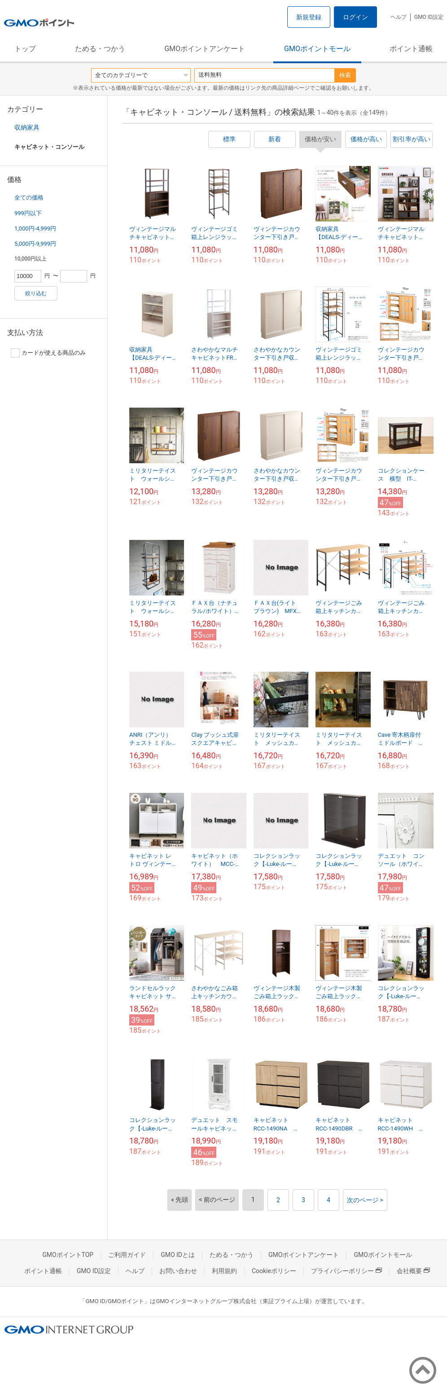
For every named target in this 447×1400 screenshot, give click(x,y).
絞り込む (36, 293)
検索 (345, 75)
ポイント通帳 (411, 48)
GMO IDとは (178, 1254)
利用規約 (224, 1270)
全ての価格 (29, 197)
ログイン (355, 17)
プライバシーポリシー (346, 1270)
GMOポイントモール (317, 48)
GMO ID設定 (428, 17)
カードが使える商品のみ (48, 352)
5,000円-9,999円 (35, 243)
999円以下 (28, 213)
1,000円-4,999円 (35, 228)
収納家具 (26, 127)
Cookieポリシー (274, 1270)
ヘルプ (398, 17)
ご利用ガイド (127, 1254)
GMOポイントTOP (67, 1254)
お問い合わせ (178, 1270)
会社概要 (413, 1270)
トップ (25, 48)
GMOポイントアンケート (204, 48)
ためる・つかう (100, 48)
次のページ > (365, 1200)
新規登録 (308, 17)
